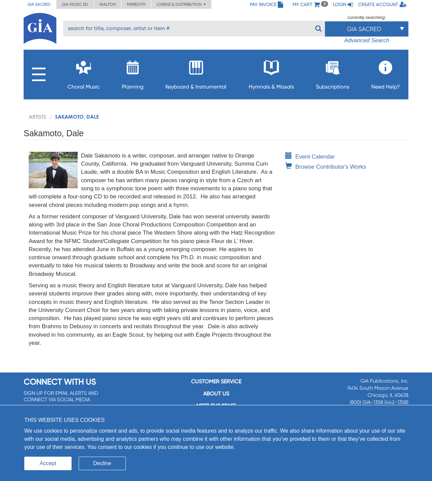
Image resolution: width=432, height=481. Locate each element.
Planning (132, 73)
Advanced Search (366, 40)
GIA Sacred (39, 4)
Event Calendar (310, 156)
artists (37, 117)
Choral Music (84, 73)
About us (216, 393)
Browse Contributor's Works (325, 167)
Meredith (136, 4)
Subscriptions (332, 73)
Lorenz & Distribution (181, 4)
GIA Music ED (75, 4)
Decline (102, 463)
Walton (107, 4)
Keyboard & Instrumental (195, 73)
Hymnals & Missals (271, 73)
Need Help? (385, 73)
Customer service (216, 381)
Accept (48, 463)
